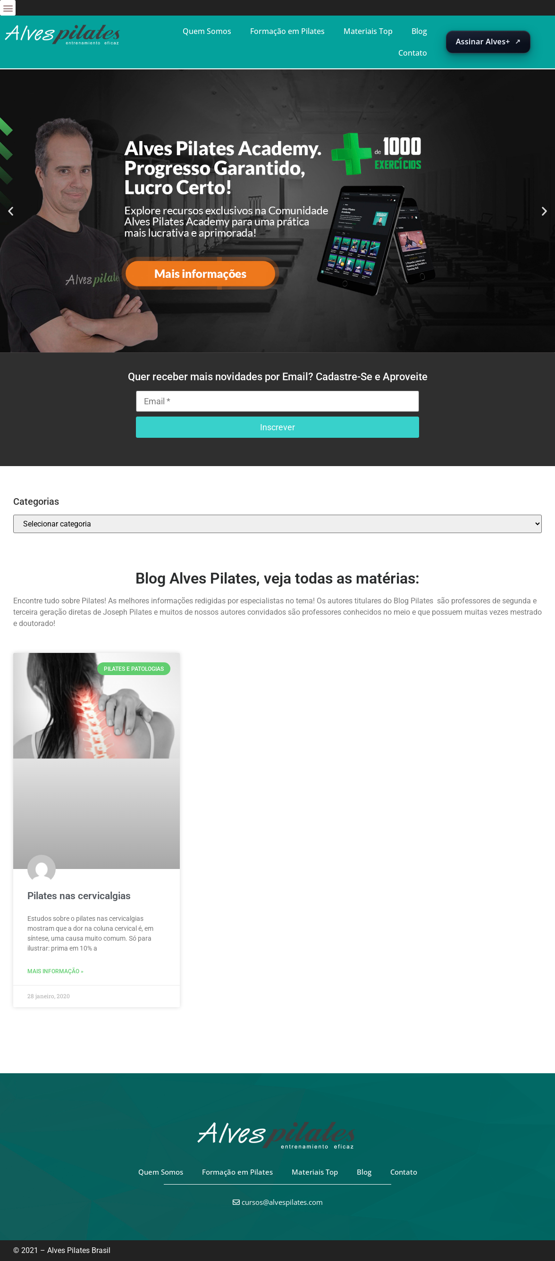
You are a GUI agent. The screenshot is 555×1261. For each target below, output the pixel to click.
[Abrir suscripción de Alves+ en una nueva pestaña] (488, 42)
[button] (8, 8)
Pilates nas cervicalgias (79, 896)
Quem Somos (207, 31)
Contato (412, 53)
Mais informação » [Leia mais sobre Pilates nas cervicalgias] (55, 971)
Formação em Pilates (287, 31)
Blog (419, 31)
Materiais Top (368, 31)
